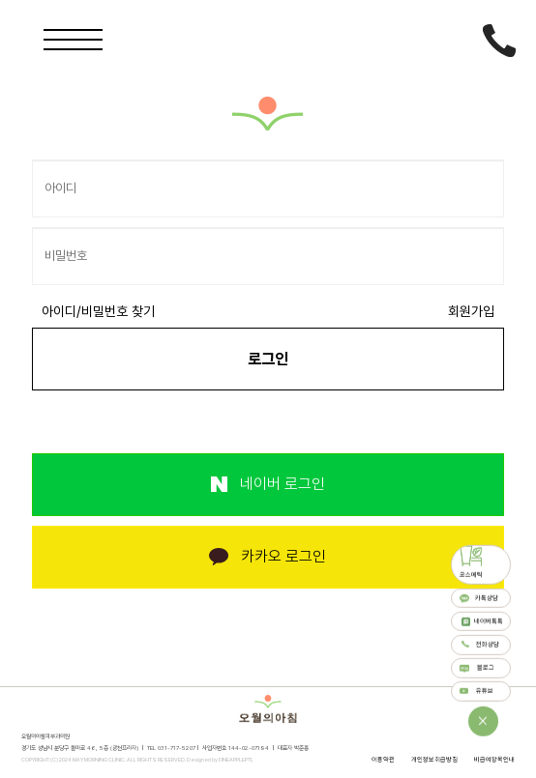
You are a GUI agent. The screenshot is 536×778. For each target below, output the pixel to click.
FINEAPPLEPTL (236, 760)
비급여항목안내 (494, 760)
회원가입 (471, 311)
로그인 (268, 359)
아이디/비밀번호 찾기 (98, 311)
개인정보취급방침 (434, 760)
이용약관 (383, 760)
